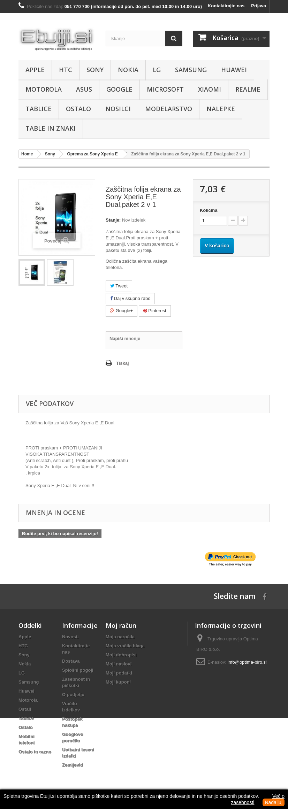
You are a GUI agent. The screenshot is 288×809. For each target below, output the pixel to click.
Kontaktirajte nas (226, 5)
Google (119, 89)
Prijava (258, 5)
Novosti (70, 636)
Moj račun (121, 625)
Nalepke (220, 109)
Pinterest (154, 310)
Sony (95, 70)
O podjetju (73, 694)
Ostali (24, 709)
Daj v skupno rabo (130, 298)
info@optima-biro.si (247, 662)
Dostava (71, 661)
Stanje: (113, 220)
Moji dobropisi (121, 654)
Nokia (128, 70)
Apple (35, 70)
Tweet (119, 285)
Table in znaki (50, 128)
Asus (84, 89)
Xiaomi (209, 89)
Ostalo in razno (34, 751)
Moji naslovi (118, 664)
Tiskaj (122, 363)
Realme (247, 89)
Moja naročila (120, 636)
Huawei (234, 70)
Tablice (38, 109)
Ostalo (78, 109)
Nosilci (118, 109)
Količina (209, 210)
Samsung (191, 70)
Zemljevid (72, 765)
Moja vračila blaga (125, 645)
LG (157, 70)
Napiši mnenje (124, 338)
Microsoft (165, 89)
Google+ (121, 310)
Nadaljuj (273, 802)
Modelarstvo (168, 109)
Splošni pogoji (77, 670)
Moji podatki (119, 673)
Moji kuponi (118, 682)
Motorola (43, 89)
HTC (65, 70)
